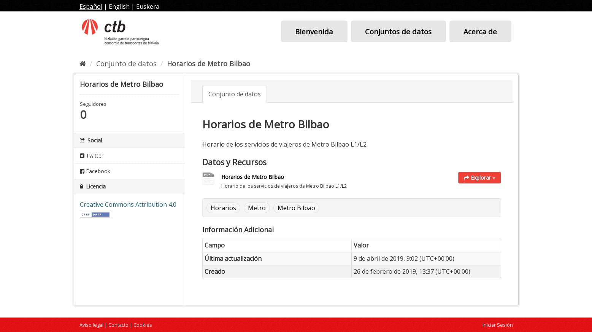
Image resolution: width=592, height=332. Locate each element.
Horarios (223, 208)
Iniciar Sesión (497, 324)
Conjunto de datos (126, 63)
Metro (257, 208)
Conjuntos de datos (398, 31)
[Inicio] (82, 63)
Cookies (142, 324)
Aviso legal (91, 324)
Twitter (91, 155)
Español (90, 6)
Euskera (147, 6)
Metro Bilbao (296, 208)
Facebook (95, 171)
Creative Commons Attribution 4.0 (128, 204)
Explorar (479, 177)
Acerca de (480, 31)
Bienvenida (314, 31)
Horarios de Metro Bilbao (208, 63)
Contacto (118, 324)
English (119, 6)
